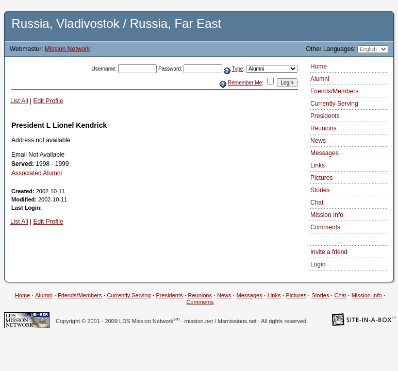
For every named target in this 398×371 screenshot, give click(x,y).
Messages (324, 153)
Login (317, 264)
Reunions (323, 128)
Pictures (321, 177)
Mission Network (67, 49)
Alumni (319, 78)
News (318, 140)
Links (317, 165)
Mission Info (326, 214)
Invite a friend (328, 252)
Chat (316, 202)
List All (19, 101)
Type (237, 69)
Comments (325, 227)
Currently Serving (334, 103)
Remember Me (245, 83)
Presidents (325, 116)
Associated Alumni (36, 173)
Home (318, 66)
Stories (319, 190)
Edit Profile (48, 101)
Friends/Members (334, 91)
